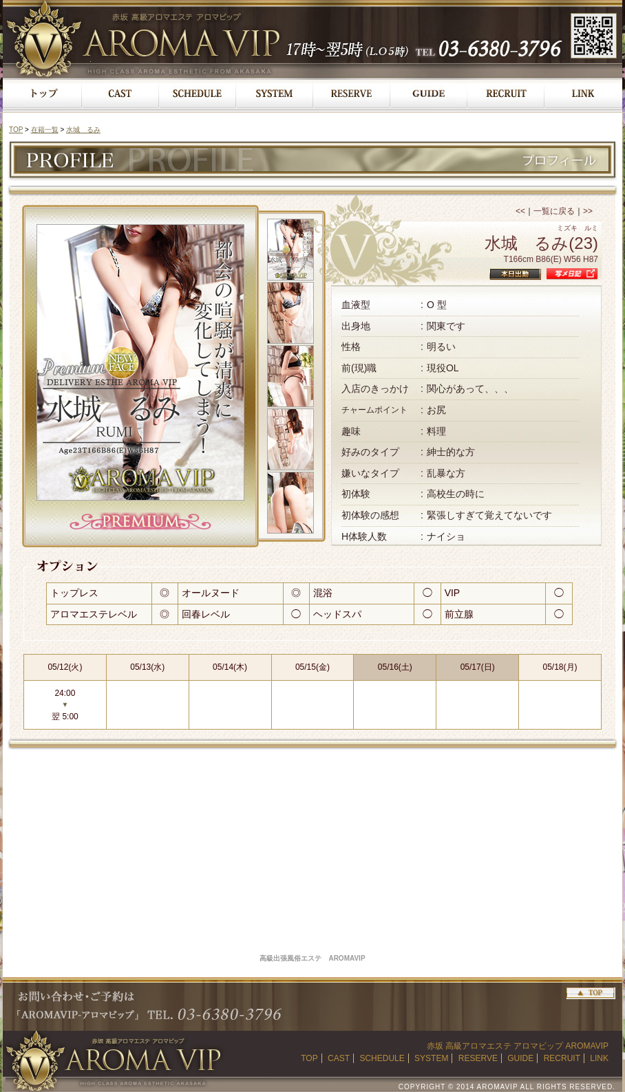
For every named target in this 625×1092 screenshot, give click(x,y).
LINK (599, 1058)
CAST (339, 1058)
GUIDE (520, 1058)
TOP (16, 129)
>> (588, 211)
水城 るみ (83, 129)
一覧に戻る (554, 211)
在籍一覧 (45, 129)
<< (520, 211)
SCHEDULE (381, 1058)
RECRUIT (562, 1058)
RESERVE (478, 1058)
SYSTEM (431, 1058)
